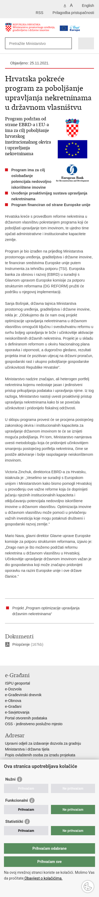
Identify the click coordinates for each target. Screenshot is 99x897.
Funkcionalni (16, 800)
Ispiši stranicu (8, 657)
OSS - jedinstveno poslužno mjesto (34, 724)
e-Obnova (13, 701)
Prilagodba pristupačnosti (73, 13)
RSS (39, 13)
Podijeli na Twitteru (30, 657)
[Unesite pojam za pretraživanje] (34, 43)
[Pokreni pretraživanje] (66, 43)
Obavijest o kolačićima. (42, 878)
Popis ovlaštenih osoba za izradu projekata (40, 755)
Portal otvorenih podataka (26, 718)
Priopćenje (21, 644)
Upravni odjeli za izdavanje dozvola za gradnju (43, 743)
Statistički (14, 821)
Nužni (10, 779)
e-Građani (13, 706)
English (88, 5)
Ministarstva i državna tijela (27, 749)
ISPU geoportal (17, 683)
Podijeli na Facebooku (19, 657)
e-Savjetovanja (17, 712)
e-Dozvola (13, 689)
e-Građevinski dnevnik (23, 695)
